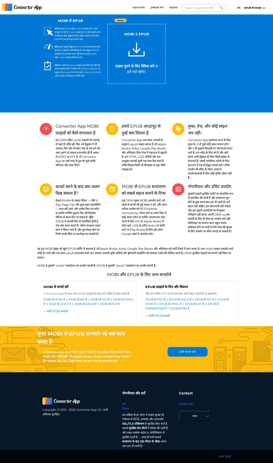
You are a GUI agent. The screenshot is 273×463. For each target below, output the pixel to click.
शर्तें (124, 404)
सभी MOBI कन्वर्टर (57, 311)
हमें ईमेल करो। (186, 404)
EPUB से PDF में (155, 299)
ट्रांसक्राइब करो (156, 7)
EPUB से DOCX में (180, 299)
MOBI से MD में (78, 299)
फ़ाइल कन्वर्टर (138, 7)
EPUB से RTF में (194, 304)
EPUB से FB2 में (179, 308)
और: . (249, 7)
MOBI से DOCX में (60, 304)
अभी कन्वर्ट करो (187, 351)
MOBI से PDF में (110, 304)
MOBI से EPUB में (85, 304)
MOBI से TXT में (100, 299)
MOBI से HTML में (54, 299)
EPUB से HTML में (170, 304)
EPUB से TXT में (204, 299)
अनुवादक (173, 7)
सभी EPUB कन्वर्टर (159, 315)
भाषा (194, 416)
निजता (125, 408)
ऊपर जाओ (225, 456)
